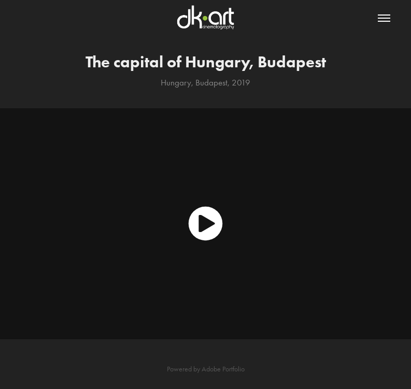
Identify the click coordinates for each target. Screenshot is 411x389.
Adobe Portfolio (223, 369)
